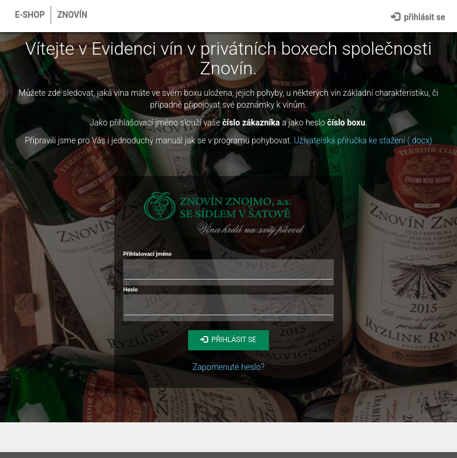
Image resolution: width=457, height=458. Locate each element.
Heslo (130, 289)
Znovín (72, 15)
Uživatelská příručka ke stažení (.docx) (363, 140)
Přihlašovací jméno (147, 253)
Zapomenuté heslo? (228, 367)
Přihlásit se (418, 16)
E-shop (30, 15)
